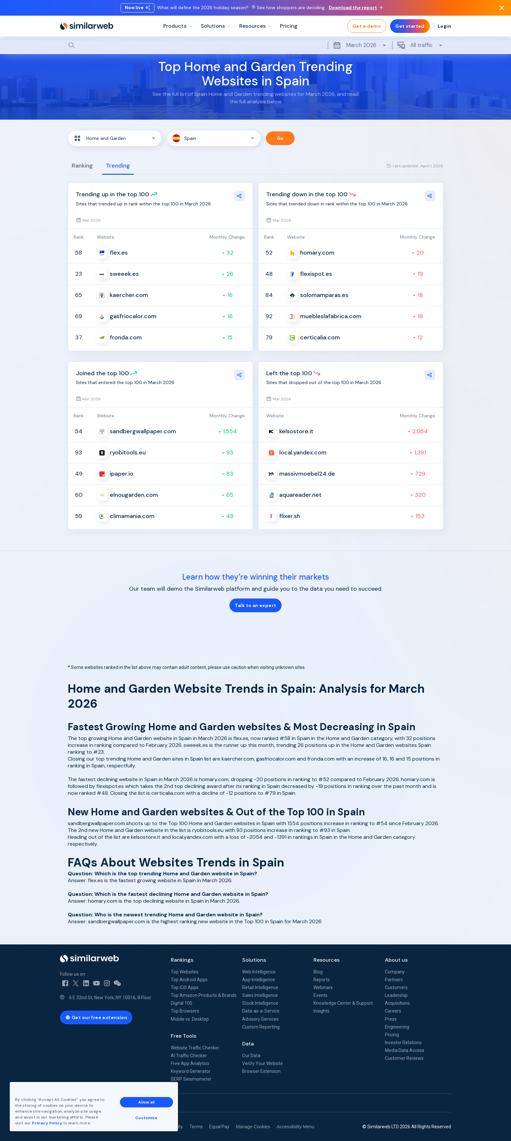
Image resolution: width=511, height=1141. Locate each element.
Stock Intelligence (260, 1003)
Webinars (323, 987)
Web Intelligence (259, 971)
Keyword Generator (191, 1071)
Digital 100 (181, 1003)
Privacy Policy (47, 1123)
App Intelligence (258, 979)
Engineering (397, 1027)
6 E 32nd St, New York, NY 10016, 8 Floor (110, 997)
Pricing (392, 1034)
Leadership (396, 995)
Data (248, 1043)
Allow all (146, 1102)
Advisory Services (260, 1019)
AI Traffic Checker (189, 1055)
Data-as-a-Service (261, 1011)
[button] (115, 138)
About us (396, 959)
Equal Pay (219, 1126)
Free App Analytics (190, 1063)
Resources (327, 959)
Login (444, 26)
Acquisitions (397, 1003)
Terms (196, 1126)
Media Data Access (404, 1050)
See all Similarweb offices (89, 1103)
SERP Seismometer (191, 1079)
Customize (146, 1117)
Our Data (251, 1055)
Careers (393, 1011)
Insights (321, 1011)
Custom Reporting (261, 1027)
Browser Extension (261, 1071)
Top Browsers (185, 1011)
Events (321, 995)
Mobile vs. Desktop (190, 1019)
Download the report (356, 7)
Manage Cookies (253, 1126)
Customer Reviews (404, 1058)
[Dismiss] (502, 8)
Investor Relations (403, 1042)
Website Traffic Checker (195, 1047)
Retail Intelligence (260, 987)
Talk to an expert (255, 605)
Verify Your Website (262, 1063)
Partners (394, 979)
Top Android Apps (189, 979)
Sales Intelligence (260, 995)
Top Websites (184, 971)
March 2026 (360, 45)
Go (280, 138)
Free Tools (183, 1035)
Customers (396, 987)
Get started (410, 26)
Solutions (254, 959)
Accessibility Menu (295, 1126)
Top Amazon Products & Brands (204, 995)
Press (391, 1019)
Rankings (182, 959)
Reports (322, 979)
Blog (318, 971)
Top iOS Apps (184, 987)
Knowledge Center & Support (343, 1003)
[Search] (255, 45)
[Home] (86, 26)
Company (395, 971)
